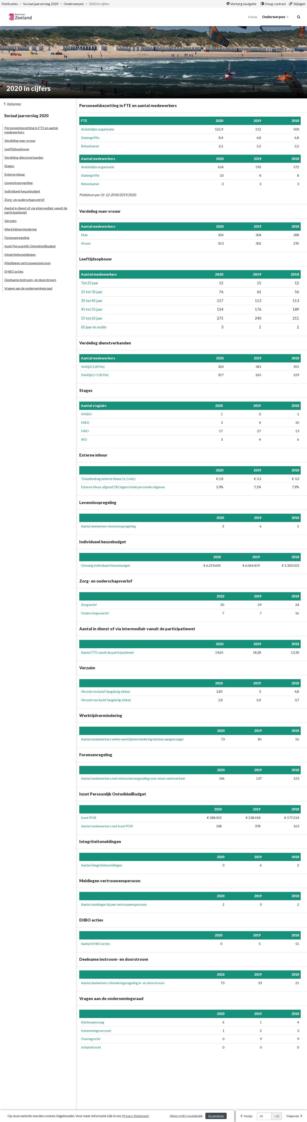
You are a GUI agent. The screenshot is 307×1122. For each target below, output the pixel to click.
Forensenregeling (16, 238)
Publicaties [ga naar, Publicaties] (10, 4)
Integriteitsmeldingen (20, 254)
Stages (9, 166)
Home (252, 17)
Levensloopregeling (18, 183)
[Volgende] (294, 1116)
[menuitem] (241, 4)
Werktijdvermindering (20, 229)
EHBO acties (13, 271)
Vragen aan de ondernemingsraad (28, 288)
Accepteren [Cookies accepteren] (216, 1116)
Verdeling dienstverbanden (23, 157)
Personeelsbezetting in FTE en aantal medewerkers (31, 130)
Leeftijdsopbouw (16, 149)
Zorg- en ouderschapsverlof (24, 200)
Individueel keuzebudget (22, 191)
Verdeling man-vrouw (19, 140)
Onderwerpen (275, 16)
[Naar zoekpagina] (299, 17)
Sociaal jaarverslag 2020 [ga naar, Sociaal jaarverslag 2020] (40, 4)
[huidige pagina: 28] (264, 1116)
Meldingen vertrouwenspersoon (27, 263)
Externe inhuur (14, 174)
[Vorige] (246, 1116)
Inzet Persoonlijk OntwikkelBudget (30, 246)
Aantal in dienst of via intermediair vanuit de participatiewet (35, 210)
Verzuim (10, 221)
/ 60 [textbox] (276, 1116)
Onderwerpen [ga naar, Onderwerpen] (74, 4)
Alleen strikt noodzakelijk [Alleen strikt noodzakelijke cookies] (186, 1116)
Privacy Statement (135, 1116)
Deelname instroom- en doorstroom (30, 280)
